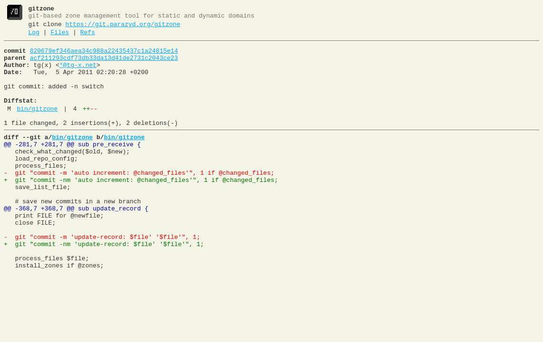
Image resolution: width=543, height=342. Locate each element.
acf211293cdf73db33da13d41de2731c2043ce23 (104, 65)
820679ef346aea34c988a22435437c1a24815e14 (104, 56)
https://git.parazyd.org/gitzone (123, 27)
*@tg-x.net (77, 73)
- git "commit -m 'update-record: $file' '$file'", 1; (102, 277)
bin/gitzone (37, 126)
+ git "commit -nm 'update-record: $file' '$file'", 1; (104, 285)
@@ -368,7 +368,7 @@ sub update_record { (76, 242)
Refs (87, 36)
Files (59, 36)
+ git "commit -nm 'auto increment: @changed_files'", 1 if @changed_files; (141, 208)
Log (34, 36)
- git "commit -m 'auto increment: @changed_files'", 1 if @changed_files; (139, 200)
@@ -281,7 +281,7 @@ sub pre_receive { (72, 166)
